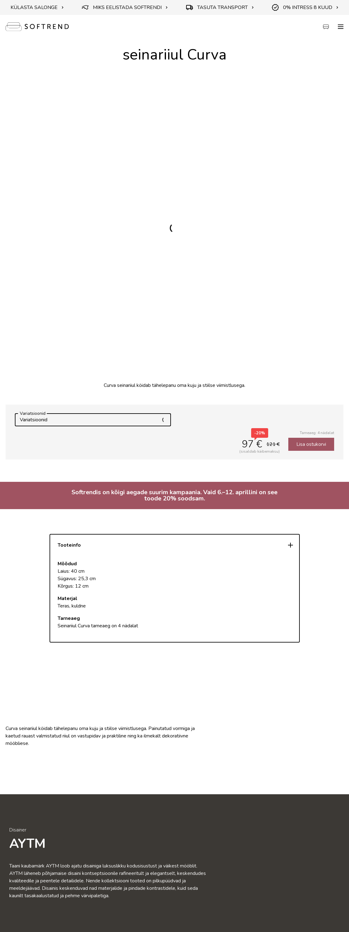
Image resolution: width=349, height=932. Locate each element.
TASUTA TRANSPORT (220, 7)
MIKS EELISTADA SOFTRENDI (125, 7)
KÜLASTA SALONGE (37, 7)
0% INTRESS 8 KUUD (305, 7)
